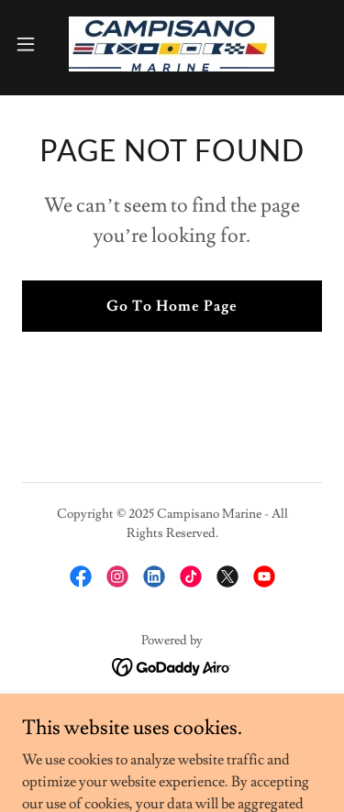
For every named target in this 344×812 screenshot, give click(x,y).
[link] (171, 44)
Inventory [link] (172, 718)
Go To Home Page (172, 306)
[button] (32, 44)
